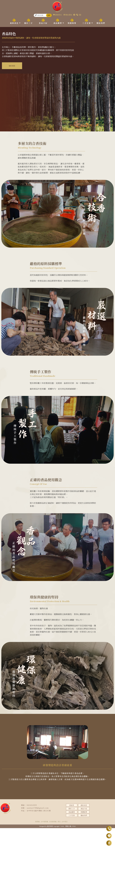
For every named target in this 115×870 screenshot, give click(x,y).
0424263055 (32, 847)
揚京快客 (50, 868)
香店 (59, 863)
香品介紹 (43, 23)
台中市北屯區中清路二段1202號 (39, 852)
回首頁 (71, 847)
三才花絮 (86, 23)
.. (64, 868)
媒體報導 (72, 23)
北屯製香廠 (52, 863)
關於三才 (28, 23)
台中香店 (64, 863)
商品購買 (57, 23)
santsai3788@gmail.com (38, 850)
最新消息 (14, 23)
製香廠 (37, 863)
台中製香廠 (44, 863)
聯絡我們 (101, 23)
